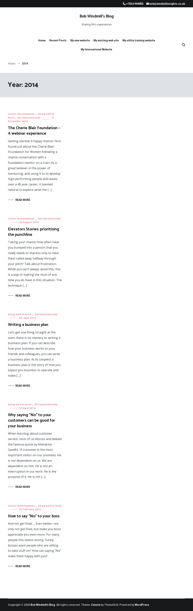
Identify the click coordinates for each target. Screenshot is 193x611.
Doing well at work (19, 314)
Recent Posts (58, 40)
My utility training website (139, 40)
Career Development (21, 114)
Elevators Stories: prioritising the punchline (33, 232)
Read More (22, 199)
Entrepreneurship (29, 117)
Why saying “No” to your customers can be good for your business (31, 420)
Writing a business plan (28, 325)
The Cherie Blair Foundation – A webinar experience (34, 131)
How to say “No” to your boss (33, 516)
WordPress (142, 604)
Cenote (95, 604)
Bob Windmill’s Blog (97, 16)
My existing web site (106, 40)
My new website (80, 40)
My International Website (96, 49)
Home (42, 40)
